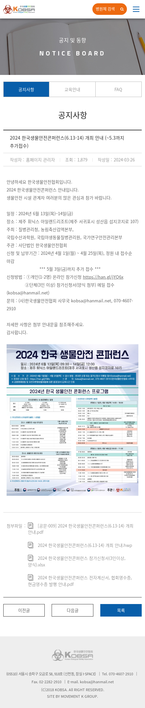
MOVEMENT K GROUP (79, 696)
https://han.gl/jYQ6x (103, 277)
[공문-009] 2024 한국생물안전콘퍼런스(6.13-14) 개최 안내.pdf (80, 529)
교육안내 (72, 89)
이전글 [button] (24, 610)
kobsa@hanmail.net (28, 292)
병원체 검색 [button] (105, 9)
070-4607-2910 (121, 674)
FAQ (118, 89)
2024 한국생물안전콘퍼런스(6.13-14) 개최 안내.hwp (85, 545)
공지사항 (26, 89)
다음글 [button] (73, 610)
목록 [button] (121, 610)
